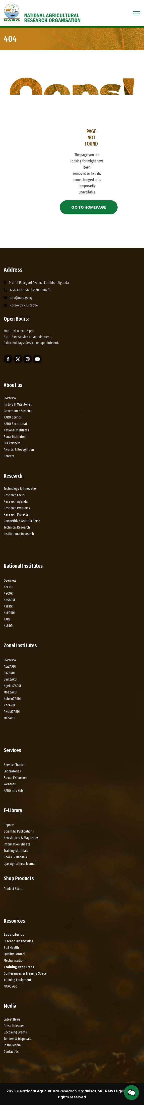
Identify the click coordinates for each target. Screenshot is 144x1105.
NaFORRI (9, 613)
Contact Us (11, 1052)
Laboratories (12, 771)
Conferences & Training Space (25, 973)
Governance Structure (18, 411)
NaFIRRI (8, 606)
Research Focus (14, 495)
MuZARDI (9, 718)
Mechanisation (14, 960)
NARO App (10, 986)
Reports (9, 825)
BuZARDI (9, 673)
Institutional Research (19, 534)
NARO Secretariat (15, 424)
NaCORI (8, 593)
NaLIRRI (8, 626)
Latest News (12, 1019)
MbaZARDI (10, 692)
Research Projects (16, 514)
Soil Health (11, 947)
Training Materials (16, 851)
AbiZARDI (10, 666)
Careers (9, 456)
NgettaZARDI (12, 686)
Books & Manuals (15, 857)
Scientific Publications (19, 831)
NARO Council (12, 417)
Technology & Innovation (21, 489)
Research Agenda (16, 501)
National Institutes (16, 430)
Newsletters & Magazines (21, 838)
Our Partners (12, 443)
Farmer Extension (15, 778)
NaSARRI (9, 600)
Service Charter (14, 765)
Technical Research (17, 527)
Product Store (13, 889)
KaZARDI (9, 705)
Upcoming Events (15, 1032)
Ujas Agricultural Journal (19, 864)
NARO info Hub (13, 791)
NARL (7, 619)
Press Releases (14, 1026)
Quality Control (14, 954)
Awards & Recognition (19, 450)
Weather (9, 784)
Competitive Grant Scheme (22, 521)
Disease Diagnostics (18, 941)
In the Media (12, 1045)
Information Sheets (17, 844)
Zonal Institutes (14, 437)
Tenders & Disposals (17, 1039)
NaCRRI (8, 587)
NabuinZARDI (12, 699)
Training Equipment (17, 980)
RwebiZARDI (12, 712)
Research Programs (17, 508)
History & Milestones (18, 404)
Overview (10, 398)
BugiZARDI (10, 679)
